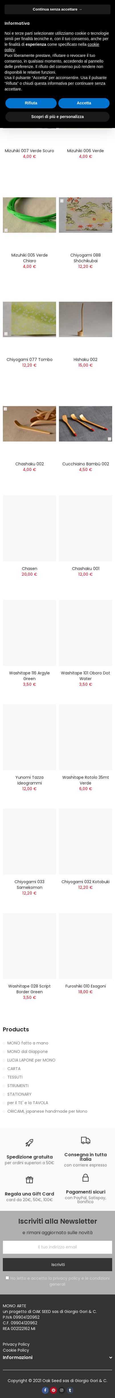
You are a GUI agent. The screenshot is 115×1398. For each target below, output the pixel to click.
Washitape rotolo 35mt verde (85, 780)
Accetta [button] (84, 103)
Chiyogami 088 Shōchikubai (85, 258)
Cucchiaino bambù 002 (85, 464)
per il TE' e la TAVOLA (27, 1103)
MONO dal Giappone (27, 1051)
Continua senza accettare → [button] (57, 9)
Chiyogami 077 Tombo (30, 359)
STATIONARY (19, 1094)
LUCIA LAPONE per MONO (31, 1060)
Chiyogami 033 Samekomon (29, 884)
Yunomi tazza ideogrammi (29, 780)
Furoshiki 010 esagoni (85, 986)
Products (16, 1029)
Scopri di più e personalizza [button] (57, 116)
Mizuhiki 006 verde (85, 151)
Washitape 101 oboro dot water (85, 676)
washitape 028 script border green (29, 989)
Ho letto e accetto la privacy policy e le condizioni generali (57, 1281)
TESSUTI (14, 1077)
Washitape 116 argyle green (29, 676)
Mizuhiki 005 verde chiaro (29, 258)
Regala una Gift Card (29, 1194)
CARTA (13, 1068)
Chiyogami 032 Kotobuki (85, 882)
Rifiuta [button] (31, 103)
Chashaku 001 (85, 568)
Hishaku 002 (85, 359)
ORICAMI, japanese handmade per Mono (47, 1111)
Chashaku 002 (29, 464)
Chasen (29, 568)
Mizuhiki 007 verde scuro (29, 151)
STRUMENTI (17, 1086)
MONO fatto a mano (27, 1043)
